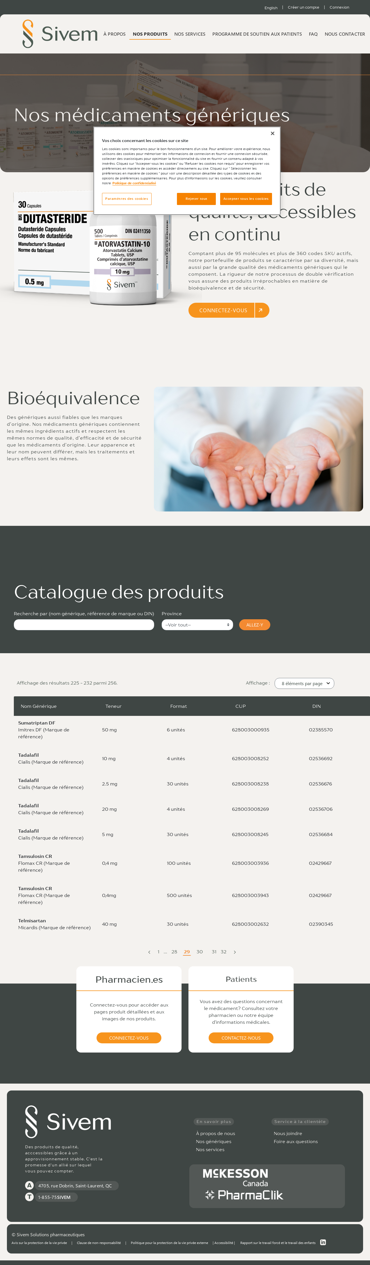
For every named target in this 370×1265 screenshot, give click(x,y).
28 (174, 952)
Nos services (189, 34)
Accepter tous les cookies (246, 199)
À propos (114, 34)
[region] (187, 170)
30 (200, 952)
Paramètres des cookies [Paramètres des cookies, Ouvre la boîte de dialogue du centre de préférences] (126, 199)
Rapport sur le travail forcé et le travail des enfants (278, 1242)
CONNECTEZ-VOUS (231, 310)
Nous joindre (288, 1133)
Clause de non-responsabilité (99, 1242)
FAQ (313, 34)
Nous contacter (345, 34)
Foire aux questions (296, 1141)
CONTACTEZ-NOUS (241, 1038)
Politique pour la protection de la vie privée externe (169, 1242)
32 (224, 952)
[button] (304, 683)
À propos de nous (215, 1133)
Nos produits (150, 34)
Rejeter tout (196, 199)
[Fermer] (272, 133)
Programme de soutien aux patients (257, 34)
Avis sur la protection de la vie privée (39, 1242)
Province (172, 613)
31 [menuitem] (216, 952)
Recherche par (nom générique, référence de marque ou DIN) (84, 613)
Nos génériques (213, 1141)
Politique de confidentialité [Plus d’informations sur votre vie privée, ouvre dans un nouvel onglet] (134, 183)
